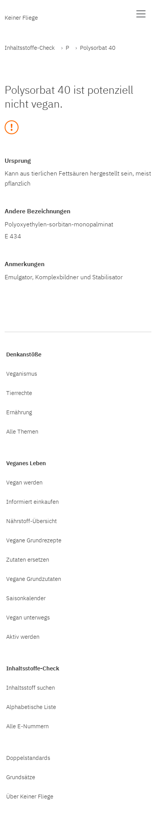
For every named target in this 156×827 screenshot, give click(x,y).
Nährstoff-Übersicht (31, 521)
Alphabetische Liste (31, 707)
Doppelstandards (28, 757)
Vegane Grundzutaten (33, 578)
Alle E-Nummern (27, 726)
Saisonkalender (26, 598)
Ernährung (19, 412)
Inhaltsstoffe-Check (30, 47)
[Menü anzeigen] (141, 14)
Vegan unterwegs (28, 617)
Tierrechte (19, 393)
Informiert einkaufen (32, 501)
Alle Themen (22, 431)
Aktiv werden (22, 636)
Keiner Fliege (21, 17)
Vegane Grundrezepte (33, 540)
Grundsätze (20, 777)
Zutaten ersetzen (27, 559)
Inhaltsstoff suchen (30, 687)
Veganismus (21, 373)
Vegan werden (24, 482)
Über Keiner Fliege (29, 796)
